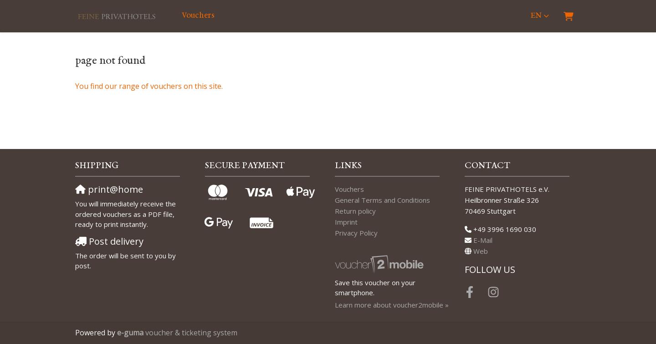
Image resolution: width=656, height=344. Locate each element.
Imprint (346, 221)
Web (480, 251)
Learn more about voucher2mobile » (392, 304)
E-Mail (482, 240)
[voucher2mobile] (380, 263)
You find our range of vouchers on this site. (149, 86)
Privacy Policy (356, 232)
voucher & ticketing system (177, 333)
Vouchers (198, 15)
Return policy (355, 211)
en (536, 15)
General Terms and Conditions (382, 200)
